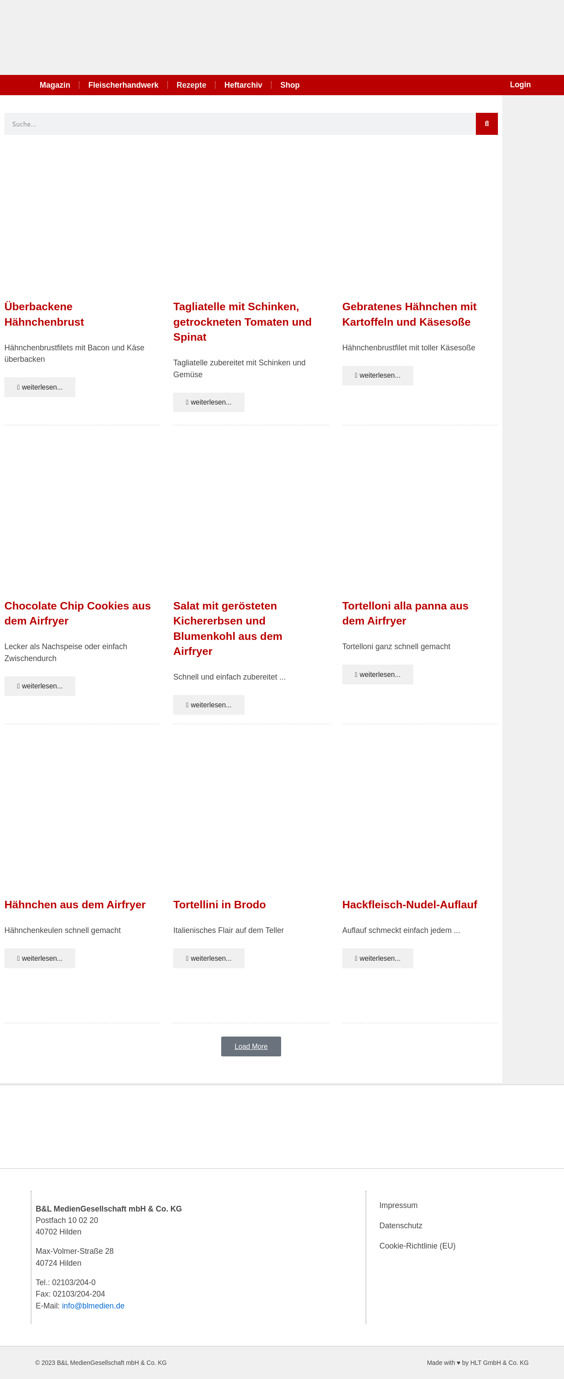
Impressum (398, 1205)
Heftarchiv (243, 85)
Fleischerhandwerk (123, 85)
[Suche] (487, 124)
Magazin (55, 85)
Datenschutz (401, 1225)
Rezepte (191, 85)
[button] (251, 1048)
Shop (290, 85)
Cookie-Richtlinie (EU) (417, 1245)
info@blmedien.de (93, 1305)
